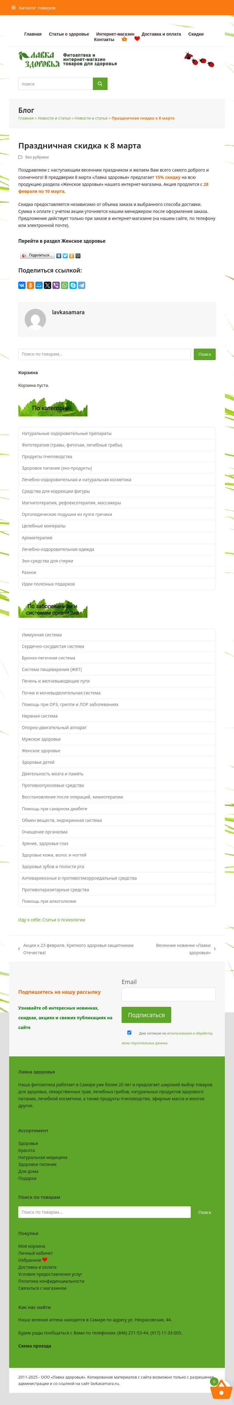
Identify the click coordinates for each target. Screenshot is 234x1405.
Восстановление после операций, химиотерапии (72, 797)
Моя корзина (31, 1246)
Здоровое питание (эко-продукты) (57, 468)
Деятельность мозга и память (52, 774)
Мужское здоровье (41, 739)
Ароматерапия (37, 538)
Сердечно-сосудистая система (53, 646)
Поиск (204, 354)
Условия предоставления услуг (50, 1274)
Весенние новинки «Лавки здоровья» (180, 949)
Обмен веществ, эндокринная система (62, 820)
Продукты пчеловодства (47, 456)
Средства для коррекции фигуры (56, 491)
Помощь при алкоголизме (49, 901)
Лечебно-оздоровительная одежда (58, 549)
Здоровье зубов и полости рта (53, 866)
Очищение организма (45, 832)
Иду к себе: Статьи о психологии (51, 920)
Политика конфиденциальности (51, 1281)
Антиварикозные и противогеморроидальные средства (79, 878)
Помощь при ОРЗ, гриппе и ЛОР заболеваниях (70, 704)
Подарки (27, 1178)
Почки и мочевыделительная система (61, 693)
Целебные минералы (44, 526)
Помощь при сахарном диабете (54, 809)
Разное (29, 572)
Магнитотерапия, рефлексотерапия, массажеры (71, 503)
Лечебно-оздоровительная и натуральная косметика (77, 479)
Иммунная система (42, 635)
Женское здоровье (41, 750)
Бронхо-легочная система (48, 658)
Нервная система (40, 716)
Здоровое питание (37, 1164)
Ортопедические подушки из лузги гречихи (67, 514)
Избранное (32, 1260)
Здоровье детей (38, 762)
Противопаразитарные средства (55, 889)
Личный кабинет (35, 1253)
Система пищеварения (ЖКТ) (52, 669)
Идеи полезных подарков (48, 584)
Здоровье (28, 1143)
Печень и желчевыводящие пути (56, 681)
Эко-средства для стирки (47, 561)
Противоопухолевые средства (53, 785)
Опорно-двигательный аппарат (54, 727)
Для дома (28, 1171)
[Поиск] (100, 84)
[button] (33, 8)
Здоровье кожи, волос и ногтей (54, 855)
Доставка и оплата (37, 1267)
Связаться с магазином (42, 1288)
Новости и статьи (54, 118)
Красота (26, 1150)
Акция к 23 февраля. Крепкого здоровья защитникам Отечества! (75, 949)
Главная (26, 118)
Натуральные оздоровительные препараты (67, 433)
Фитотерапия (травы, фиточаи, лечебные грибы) (72, 445)
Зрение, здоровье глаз (45, 843)
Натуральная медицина (42, 1157)
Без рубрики (37, 157)
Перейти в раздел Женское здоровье (61, 241)
